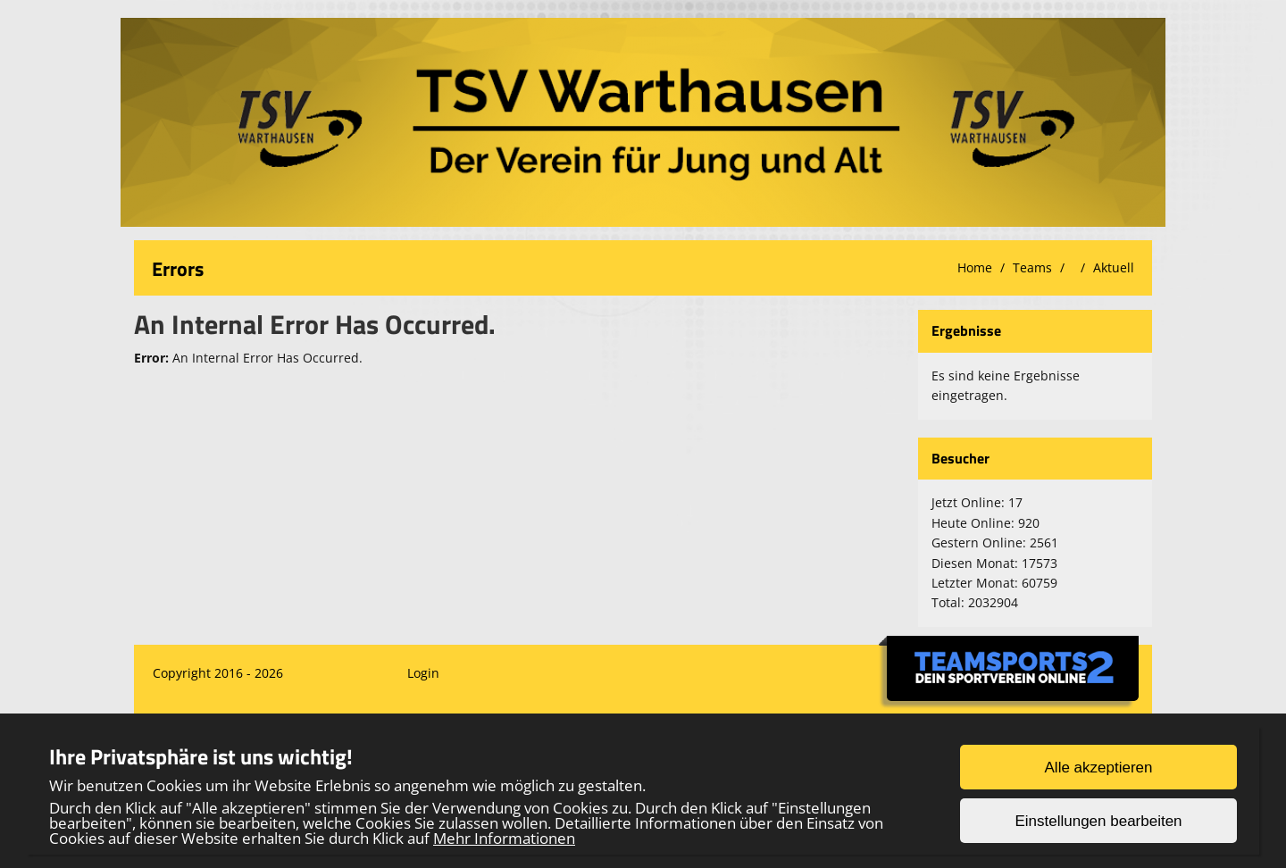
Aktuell (1113, 267)
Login (423, 672)
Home (974, 267)
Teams (1032, 267)
